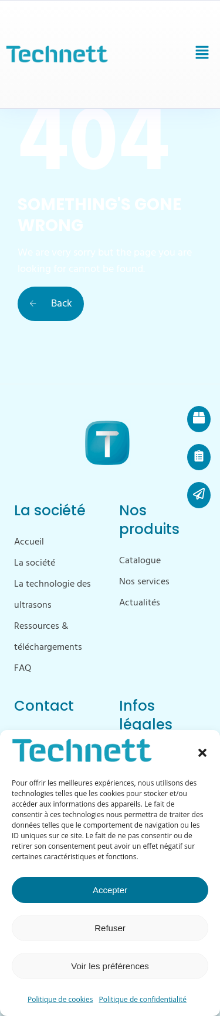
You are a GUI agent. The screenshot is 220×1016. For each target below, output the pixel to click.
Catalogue (140, 561)
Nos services (144, 582)
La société (34, 563)
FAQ (22, 668)
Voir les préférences (110, 966)
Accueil (29, 542)
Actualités (139, 603)
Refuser (110, 928)
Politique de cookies (60, 999)
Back (50, 303)
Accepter (110, 890)
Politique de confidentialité (143, 999)
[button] (202, 753)
